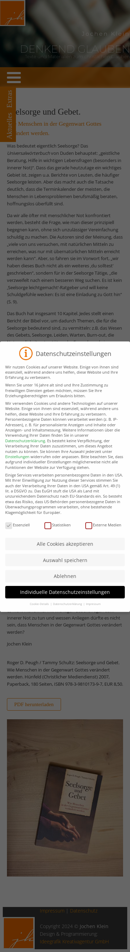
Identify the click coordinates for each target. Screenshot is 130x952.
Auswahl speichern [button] (65, 566)
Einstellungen (17, 462)
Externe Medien (103, 530)
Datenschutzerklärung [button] (68, 610)
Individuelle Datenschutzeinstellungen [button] (65, 598)
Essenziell (17, 530)
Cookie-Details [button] (40, 610)
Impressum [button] (93, 610)
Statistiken (57, 530)
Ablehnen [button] (65, 582)
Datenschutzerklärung (25, 446)
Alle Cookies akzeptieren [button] (65, 549)
